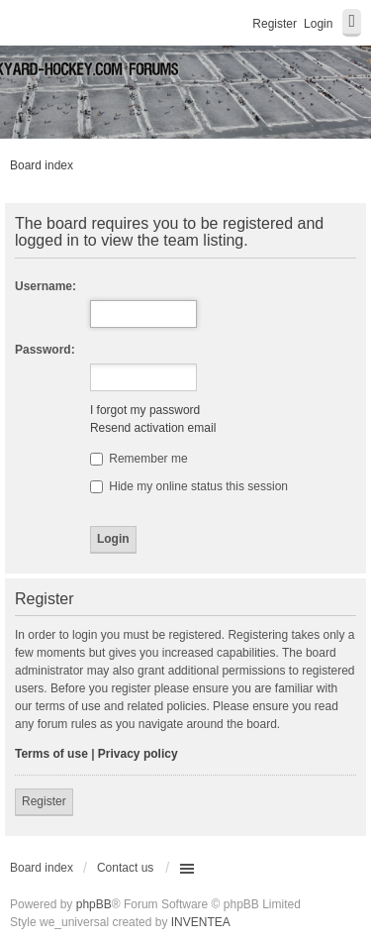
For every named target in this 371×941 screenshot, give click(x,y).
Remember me (139, 459)
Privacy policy (138, 754)
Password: (45, 350)
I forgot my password (145, 410)
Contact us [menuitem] (125, 868)
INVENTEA (201, 922)
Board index (41, 165)
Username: (45, 286)
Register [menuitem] (274, 24)
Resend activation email (153, 428)
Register (44, 801)
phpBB (94, 904)
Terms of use (51, 754)
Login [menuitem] (318, 24)
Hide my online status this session (189, 486)
